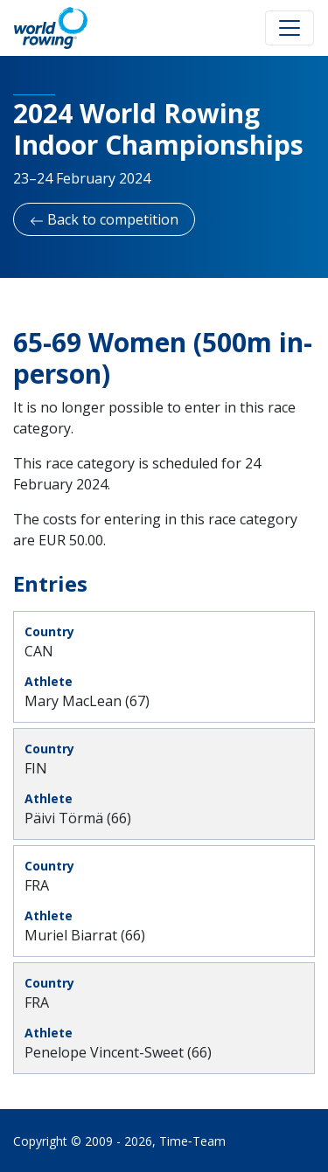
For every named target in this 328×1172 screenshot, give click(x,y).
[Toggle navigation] (289, 27)
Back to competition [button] (104, 219)
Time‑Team (192, 1141)
